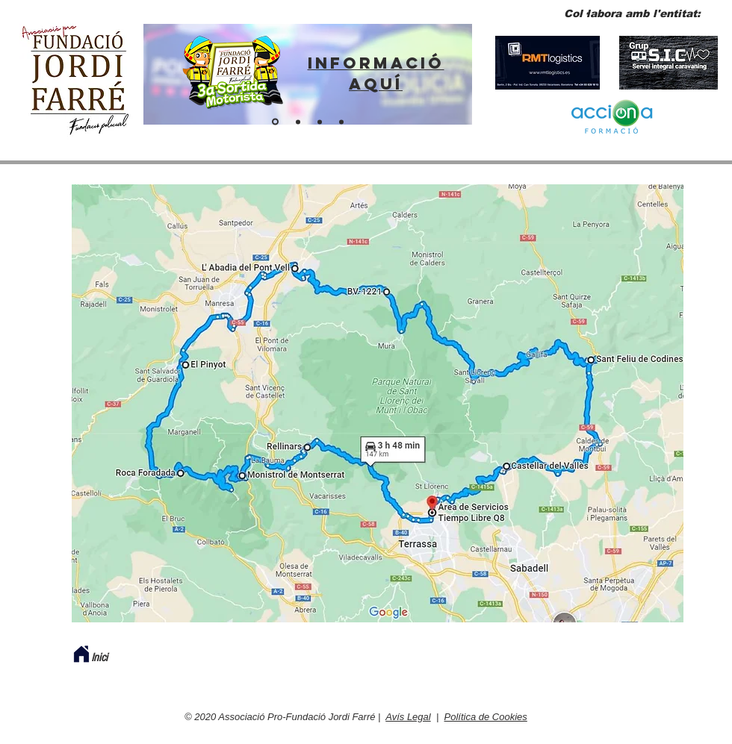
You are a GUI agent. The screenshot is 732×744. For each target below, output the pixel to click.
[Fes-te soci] (319, 121)
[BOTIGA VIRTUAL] (341, 121)
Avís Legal (407, 716)
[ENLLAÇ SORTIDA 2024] (275, 122)
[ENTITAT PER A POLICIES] (298, 121)
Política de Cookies (485, 716)
